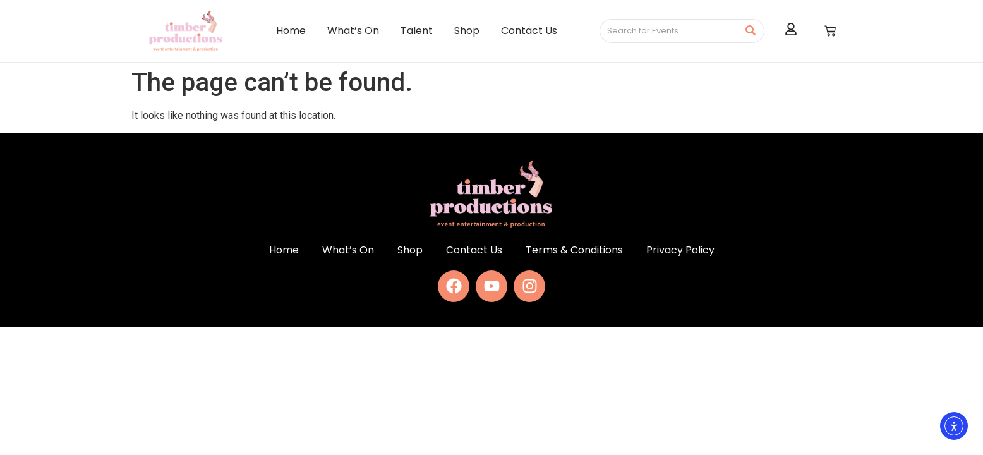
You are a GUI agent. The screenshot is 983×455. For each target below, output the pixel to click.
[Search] (669, 31)
